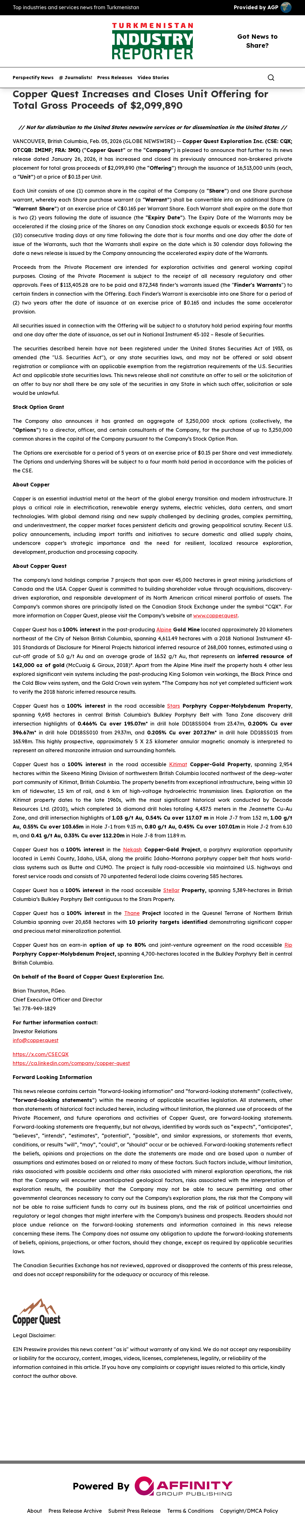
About (34, 1511)
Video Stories (153, 77)
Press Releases (114, 77)
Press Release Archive (75, 1511)
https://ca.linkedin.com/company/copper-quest (71, 1063)
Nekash (132, 849)
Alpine (164, 629)
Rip (288, 945)
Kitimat (178, 764)
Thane (132, 913)
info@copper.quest (35, 1040)
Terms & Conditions (190, 1511)
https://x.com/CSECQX (41, 1054)
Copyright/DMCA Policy (249, 1511)
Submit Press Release (134, 1511)
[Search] (271, 77)
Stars (173, 706)
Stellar (171, 890)
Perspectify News (33, 77)
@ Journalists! (75, 77)
